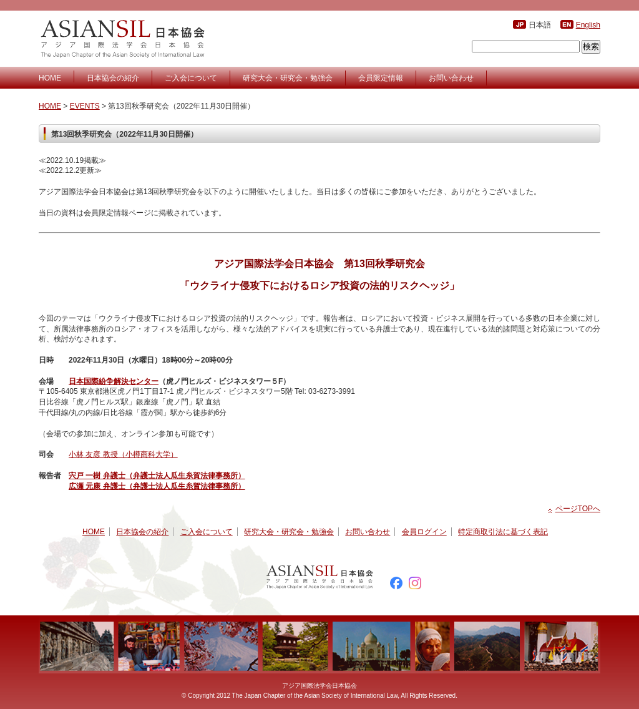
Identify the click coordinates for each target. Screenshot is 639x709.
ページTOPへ (577, 508)
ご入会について (191, 78)
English (588, 25)
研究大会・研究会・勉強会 (288, 78)
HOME (50, 78)
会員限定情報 (380, 78)
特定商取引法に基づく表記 (503, 531)
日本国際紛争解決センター (114, 381)
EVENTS (85, 106)
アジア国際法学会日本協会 (124, 39)
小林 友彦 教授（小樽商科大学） (123, 454)
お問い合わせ (451, 78)
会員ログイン (424, 531)
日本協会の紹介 (113, 78)
